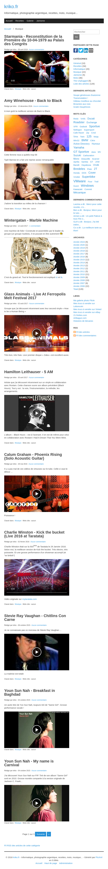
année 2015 (79, 259)
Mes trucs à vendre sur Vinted (87, 309)
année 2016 (79, 256)
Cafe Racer (78, 133)
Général (77, 63)
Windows (87, 185)
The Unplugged (80, 81)
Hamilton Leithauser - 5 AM (28, 372)
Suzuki (77, 155)
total (75, 289)
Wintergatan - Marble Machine (31, 220)
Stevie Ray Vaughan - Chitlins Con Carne (35, 618)
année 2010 (79, 274)
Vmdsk (76, 177)
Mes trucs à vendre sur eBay (86, 312)
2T (95, 168)
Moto (75, 78)
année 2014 (79, 262)
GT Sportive (81, 151)
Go (76, 37)
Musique (18, 89)
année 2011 (79, 271)
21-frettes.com (80, 315)
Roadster (79, 122)
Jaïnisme (40, 21)
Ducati (91, 118)
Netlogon (77, 130)
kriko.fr (11, 6)
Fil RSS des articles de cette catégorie (22, 845)
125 (89, 136)
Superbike (88, 176)
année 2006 (79, 286)
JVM (97, 162)
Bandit (76, 165)
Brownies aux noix (82, 104)
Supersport (89, 130)
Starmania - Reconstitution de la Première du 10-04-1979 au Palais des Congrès (34, 40)
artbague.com (79, 318)
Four (90, 181)
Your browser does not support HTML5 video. (36, 69)
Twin (82, 136)
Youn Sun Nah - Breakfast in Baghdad (29, 693)
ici (57, 277)
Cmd (93, 133)
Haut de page (50, 863)
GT (91, 162)
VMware (79, 181)
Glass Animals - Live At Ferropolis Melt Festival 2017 (35, 296)
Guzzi (76, 186)
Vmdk (96, 165)
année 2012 (79, 268)
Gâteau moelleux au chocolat (87, 101)
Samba (84, 162)
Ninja (96, 136)
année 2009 (79, 277)
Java (93, 152)
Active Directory (81, 143)
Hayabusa (86, 165)
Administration (66, 863)
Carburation (88, 155)
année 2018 (79, 251)
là (61, 277)
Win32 (76, 140)
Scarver (95, 159)
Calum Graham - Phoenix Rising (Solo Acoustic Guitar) (33, 456)
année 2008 (79, 280)
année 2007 (79, 283)
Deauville (85, 159)
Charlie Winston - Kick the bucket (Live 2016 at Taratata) (34, 534)
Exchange (92, 122)
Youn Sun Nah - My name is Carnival (29, 763)
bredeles (79, 168)
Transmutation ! (80, 98)
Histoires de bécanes (83, 321)
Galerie (30, 21)
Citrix (92, 140)
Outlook (83, 126)
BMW (84, 140)
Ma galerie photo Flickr (84, 300)
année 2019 (79, 248)
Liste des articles (81, 84)
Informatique (79, 69)
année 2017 (79, 253)
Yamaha (78, 147)
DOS (84, 173)
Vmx (75, 136)
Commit (88, 189)
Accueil (9, 21)
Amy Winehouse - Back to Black (33, 101)
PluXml (99, 857)
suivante (41, 834)
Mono (76, 158)
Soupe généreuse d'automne (86, 95)
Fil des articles (83, 332)
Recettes (19, 21)
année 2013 (79, 265)
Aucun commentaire (36, 50)
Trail (96, 181)
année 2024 (79, 242)
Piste (89, 169)
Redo (75, 118)
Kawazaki (77, 189)
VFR (75, 126)
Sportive (94, 126)
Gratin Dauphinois (81, 107)
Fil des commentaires (86, 335)
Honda (76, 173)
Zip (87, 133)
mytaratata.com (29, 599)
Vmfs (83, 118)
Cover (92, 172)
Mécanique (79, 192)
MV (99, 152)
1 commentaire (34, 226)
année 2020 (79, 245)
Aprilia (76, 162)
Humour (96, 143)
